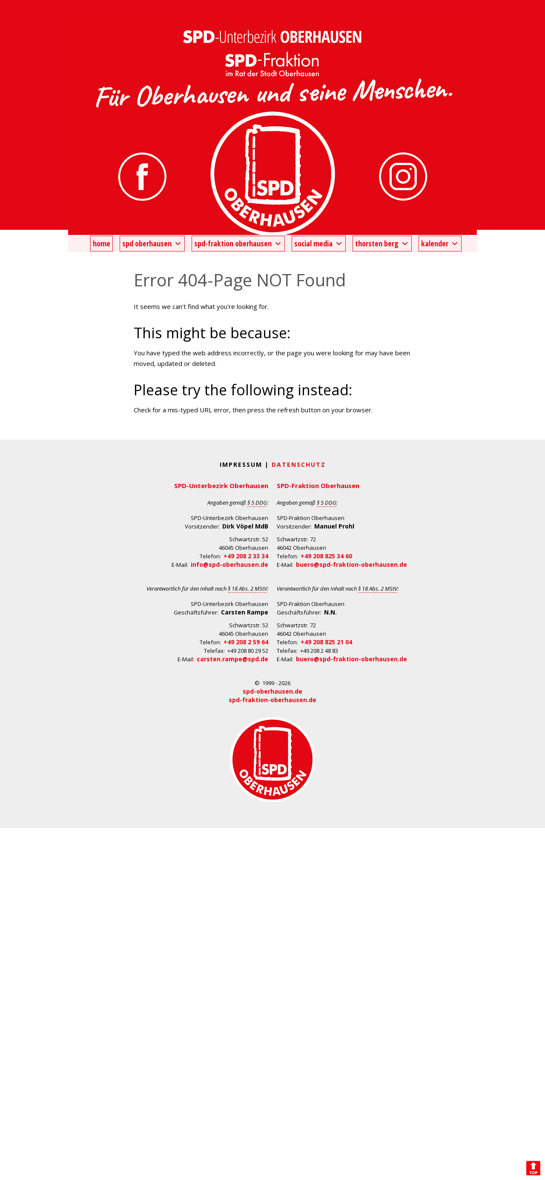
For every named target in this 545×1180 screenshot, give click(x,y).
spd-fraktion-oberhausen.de (272, 700)
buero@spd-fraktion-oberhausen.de (351, 564)
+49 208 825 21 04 (326, 642)
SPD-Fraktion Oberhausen (318, 485)
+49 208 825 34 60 (326, 556)
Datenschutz (299, 464)
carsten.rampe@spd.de (232, 659)
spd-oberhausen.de (272, 691)
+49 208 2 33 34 (246, 556)
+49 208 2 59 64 (246, 642)
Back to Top (533, 1168)
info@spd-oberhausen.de (229, 564)
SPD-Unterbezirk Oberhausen (221, 485)
